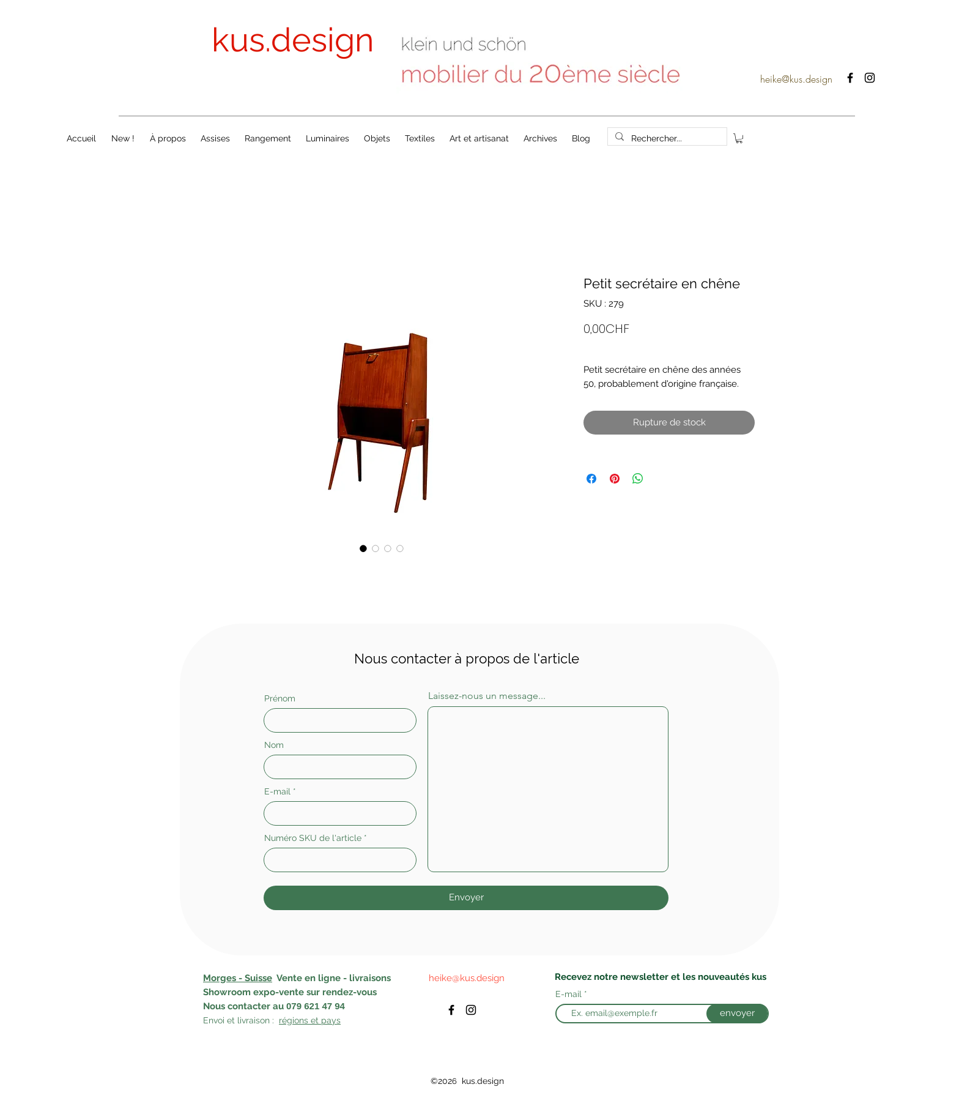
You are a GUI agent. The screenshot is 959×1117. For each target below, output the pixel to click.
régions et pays (310, 1020)
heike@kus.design (796, 79)
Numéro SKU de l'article (312, 838)
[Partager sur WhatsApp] (638, 478)
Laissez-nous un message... (487, 696)
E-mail (277, 791)
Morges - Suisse (237, 978)
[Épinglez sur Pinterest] (614, 478)
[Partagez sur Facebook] (591, 478)
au (278, 1006)
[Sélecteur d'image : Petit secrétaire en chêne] (363, 548)
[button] (739, 138)
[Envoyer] (466, 898)
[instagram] (869, 77)
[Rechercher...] (666, 139)
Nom (274, 745)
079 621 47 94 (315, 1006)
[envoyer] (737, 1013)
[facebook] (850, 77)
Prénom (279, 698)
